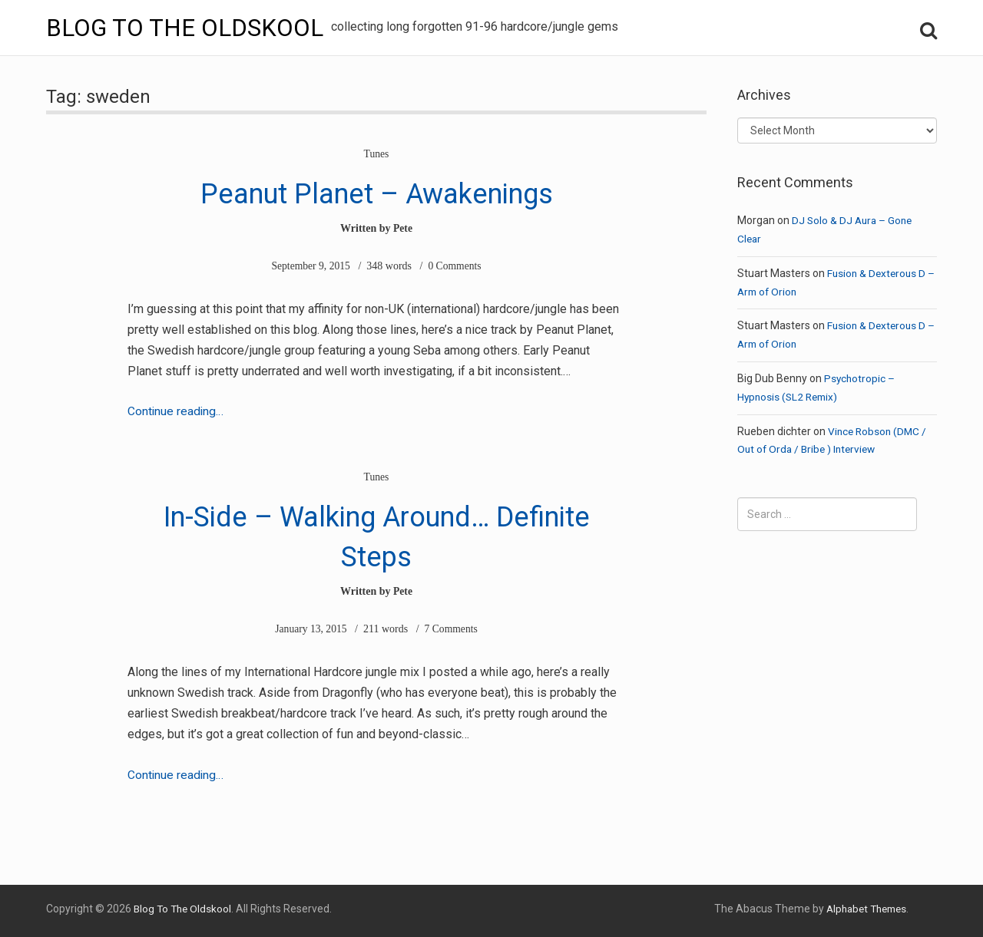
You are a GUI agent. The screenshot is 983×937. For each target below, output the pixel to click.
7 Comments (452, 629)
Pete (403, 228)
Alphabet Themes (862, 908)
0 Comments (456, 266)
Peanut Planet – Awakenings (377, 191)
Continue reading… (176, 411)
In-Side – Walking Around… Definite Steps (377, 533)
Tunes (376, 154)
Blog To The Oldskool (186, 27)
